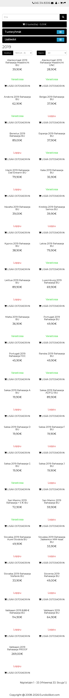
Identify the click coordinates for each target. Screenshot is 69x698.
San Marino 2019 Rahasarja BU (51, 501)
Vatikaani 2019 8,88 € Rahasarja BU (17, 611)
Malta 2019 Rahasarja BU (17, 318)
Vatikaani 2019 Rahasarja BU (52, 611)
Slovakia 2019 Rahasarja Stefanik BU (17, 575)
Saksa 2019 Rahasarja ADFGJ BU (52, 391)
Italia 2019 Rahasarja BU (51, 171)
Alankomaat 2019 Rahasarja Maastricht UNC (52, 63)
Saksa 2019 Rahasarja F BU (52, 428)
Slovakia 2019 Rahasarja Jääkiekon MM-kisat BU (51, 539)
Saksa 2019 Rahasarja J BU (52, 465)
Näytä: (41, 53)
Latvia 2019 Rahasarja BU (52, 245)
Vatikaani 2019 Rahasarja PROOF (17, 648)
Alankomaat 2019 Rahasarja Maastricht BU (17, 63)
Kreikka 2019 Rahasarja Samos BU (52, 208)
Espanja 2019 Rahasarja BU (52, 134)
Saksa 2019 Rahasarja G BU (17, 465)
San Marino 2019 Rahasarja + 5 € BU (17, 501)
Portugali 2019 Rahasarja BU (52, 318)
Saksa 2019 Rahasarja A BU (17, 391)
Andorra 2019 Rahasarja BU (17, 98)
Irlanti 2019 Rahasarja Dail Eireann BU (17, 171)
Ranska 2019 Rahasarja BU (52, 355)
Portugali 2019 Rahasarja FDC (17, 355)
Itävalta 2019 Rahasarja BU (17, 208)
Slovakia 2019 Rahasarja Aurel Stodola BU (17, 538)
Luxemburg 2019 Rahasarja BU (52, 281)
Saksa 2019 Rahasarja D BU (17, 428)
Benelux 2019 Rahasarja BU (17, 134)
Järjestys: (8, 53)
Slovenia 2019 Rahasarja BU (51, 575)
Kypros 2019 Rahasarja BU (17, 245)
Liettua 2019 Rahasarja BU (17, 281)
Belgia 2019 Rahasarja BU (51, 98)
